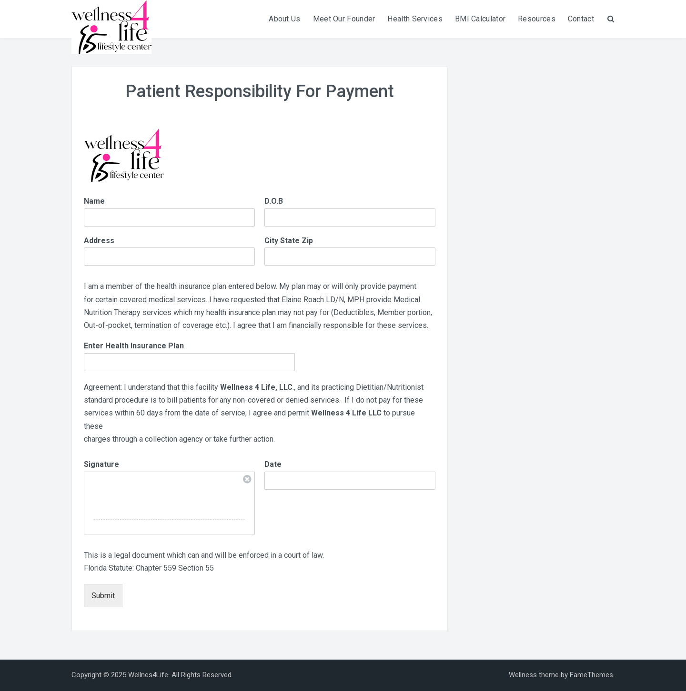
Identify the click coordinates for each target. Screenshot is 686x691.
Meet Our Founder (344, 18)
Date (273, 464)
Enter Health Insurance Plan (134, 345)
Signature (101, 464)
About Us (284, 18)
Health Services (415, 18)
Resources (536, 18)
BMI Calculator (480, 18)
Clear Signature (247, 479)
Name (94, 201)
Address (99, 240)
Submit (103, 595)
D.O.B (273, 201)
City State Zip (288, 240)
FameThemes (591, 675)
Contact (581, 18)
